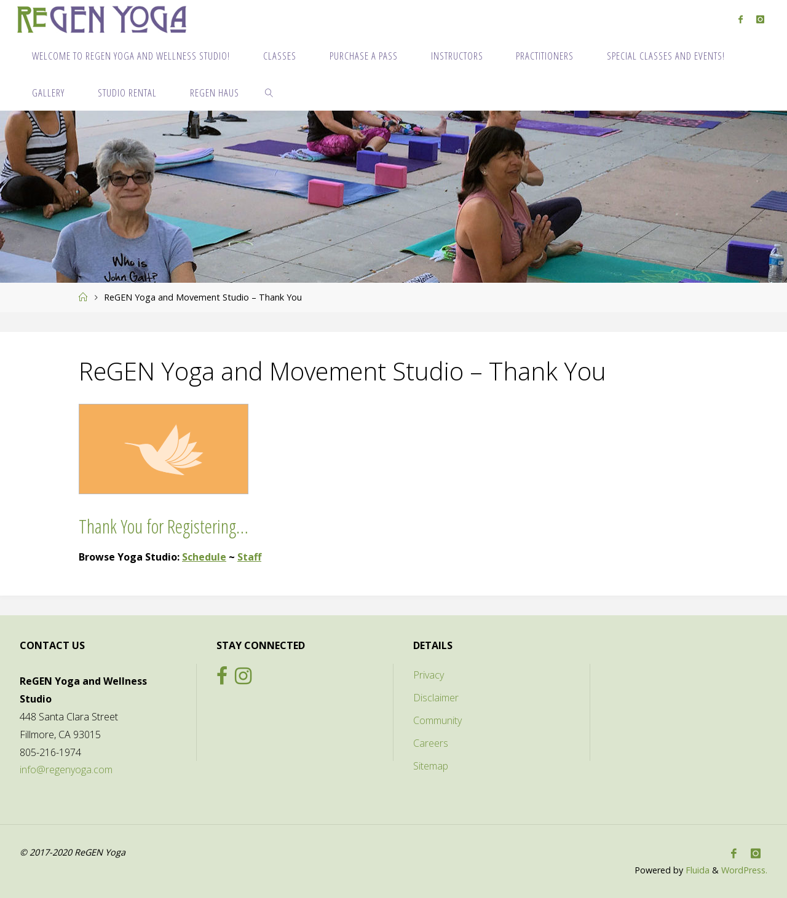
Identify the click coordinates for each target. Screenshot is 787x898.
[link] (269, 92)
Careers (430, 743)
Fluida (696, 870)
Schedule (204, 557)
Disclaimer (436, 697)
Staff (249, 557)
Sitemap (430, 766)
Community (437, 720)
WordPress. (744, 870)
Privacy (428, 675)
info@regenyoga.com (66, 769)
